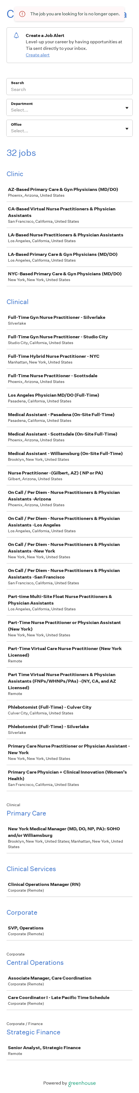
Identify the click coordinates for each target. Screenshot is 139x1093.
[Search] (69, 90)
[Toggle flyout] (127, 108)
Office (16, 124)
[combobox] (11, 110)
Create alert (38, 55)
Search (17, 83)
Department (22, 103)
